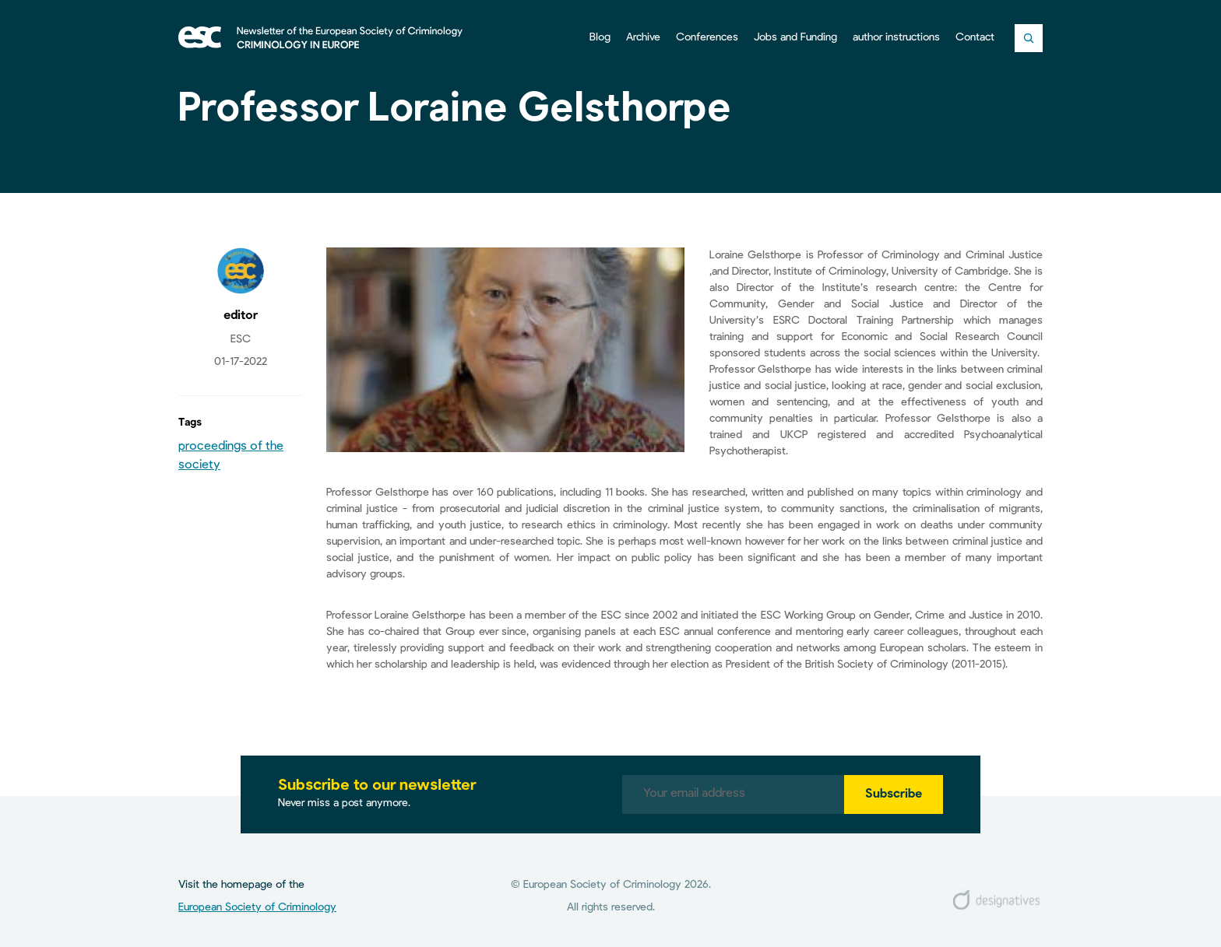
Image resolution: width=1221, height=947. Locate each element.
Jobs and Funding (795, 37)
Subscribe (893, 794)
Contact (974, 37)
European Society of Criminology (257, 907)
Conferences (707, 37)
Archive (643, 37)
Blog (599, 37)
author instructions (896, 37)
